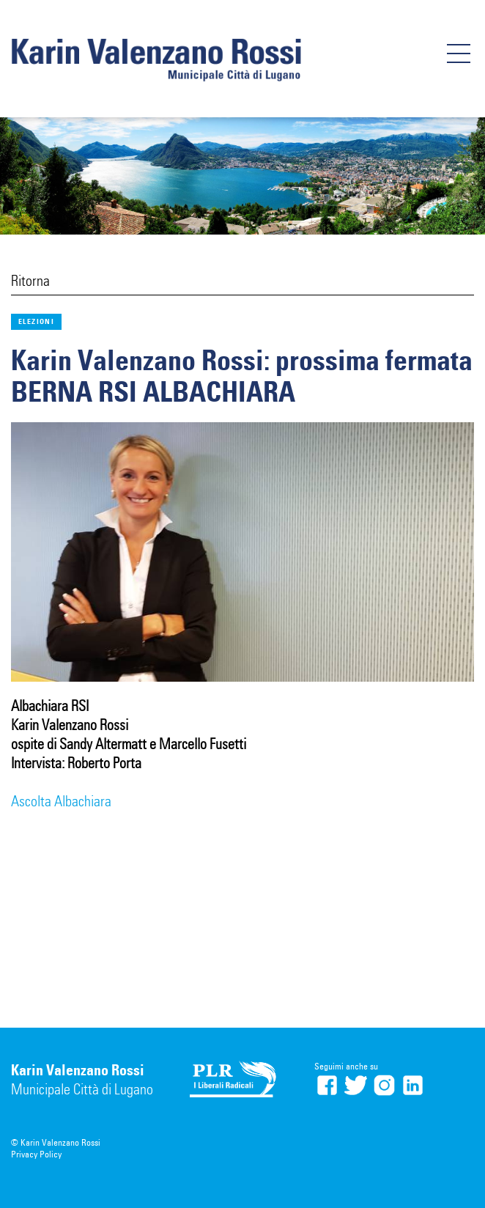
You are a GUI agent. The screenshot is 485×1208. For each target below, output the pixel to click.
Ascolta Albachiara (61, 801)
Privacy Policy (36, 1154)
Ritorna (30, 281)
